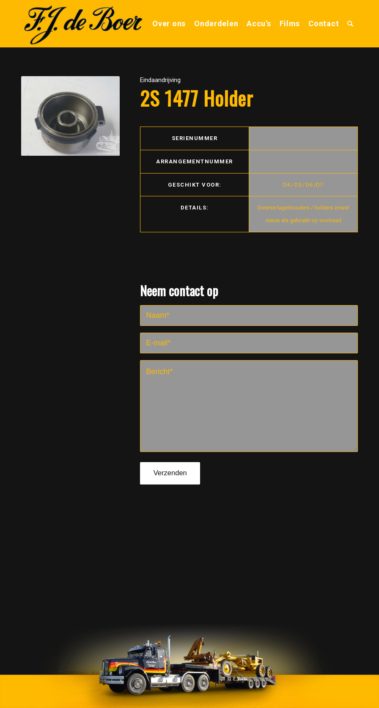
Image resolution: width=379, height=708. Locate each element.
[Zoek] (350, 23)
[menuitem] (169, 23)
